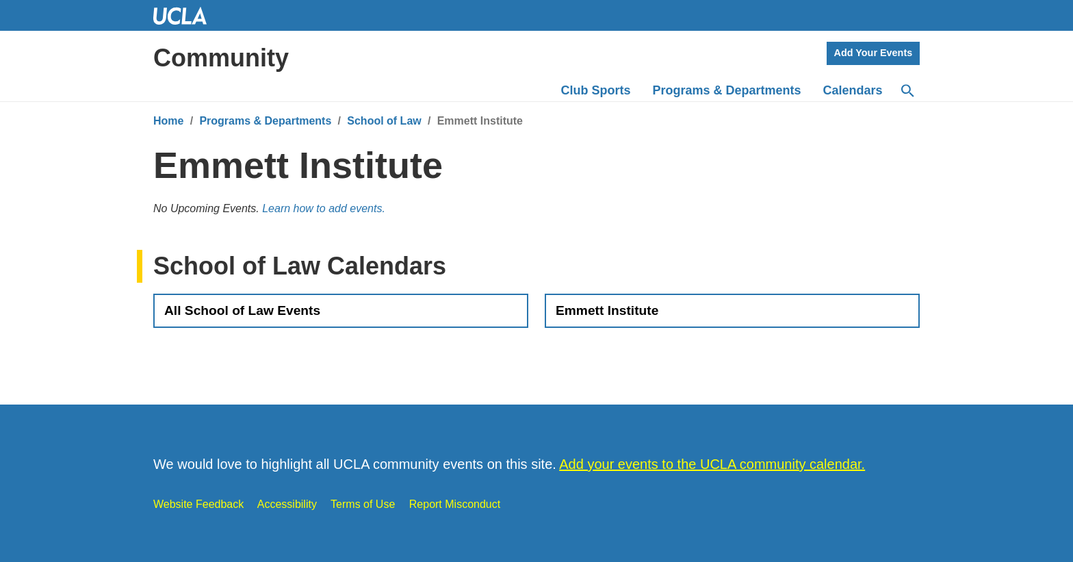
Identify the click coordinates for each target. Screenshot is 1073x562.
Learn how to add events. (323, 208)
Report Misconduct (454, 504)
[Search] (907, 91)
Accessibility (287, 504)
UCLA (186, 15)
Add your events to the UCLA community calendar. (712, 464)
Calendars (853, 90)
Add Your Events (873, 52)
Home (168, 121)
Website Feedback (198, 504)
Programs (727, 90)
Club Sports (596, 90)
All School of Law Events (242, 310)
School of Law (384, 121)
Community (221, 58)
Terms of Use (363, 504)
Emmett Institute (607, 310)
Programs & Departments (265, 121)
